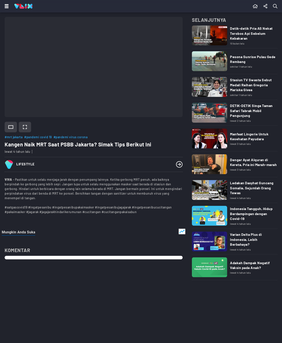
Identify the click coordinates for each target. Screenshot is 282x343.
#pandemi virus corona (71, 137)
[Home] (23, 6)
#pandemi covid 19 (38, 137)
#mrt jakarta (13, 137)
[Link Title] (234, 37)
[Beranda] (255, 6)
